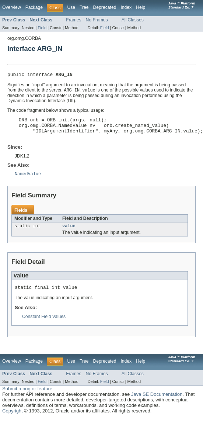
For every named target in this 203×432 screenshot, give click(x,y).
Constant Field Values (44, 325)
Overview (11, 7)
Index (126, 7)
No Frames (97, 20)
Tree (84, 7)
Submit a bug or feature (27, 397)
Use (71, 7)
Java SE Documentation (156, 402)
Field (42, 27)
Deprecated (104, 7)
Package (34, 7)
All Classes (133, 20)
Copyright (12, 419)
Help (140, 7)
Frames (73, 20)
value (69, 233)
